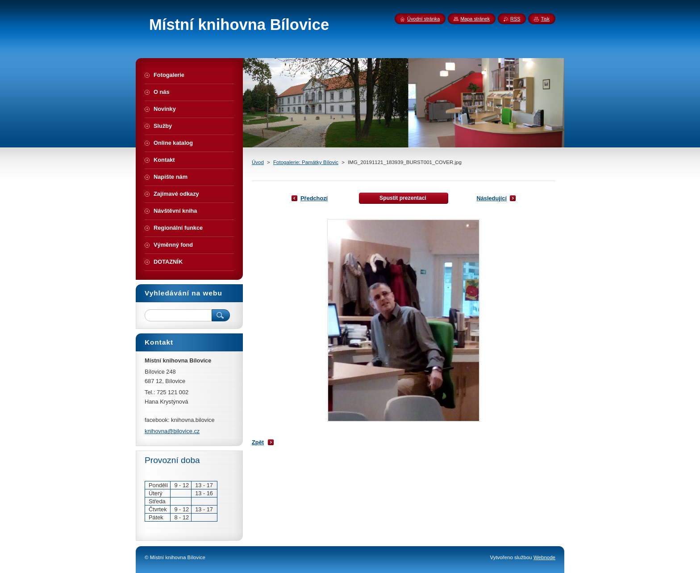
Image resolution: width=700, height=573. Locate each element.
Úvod (258, 162)
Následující (491, 198)
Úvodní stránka (423, 18)
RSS (515, 18)
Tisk (545, 18)
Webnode (544, 557)
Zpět (258, 442)
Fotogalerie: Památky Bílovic (305, 162)
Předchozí (314, 198)
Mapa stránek (475, 18)
